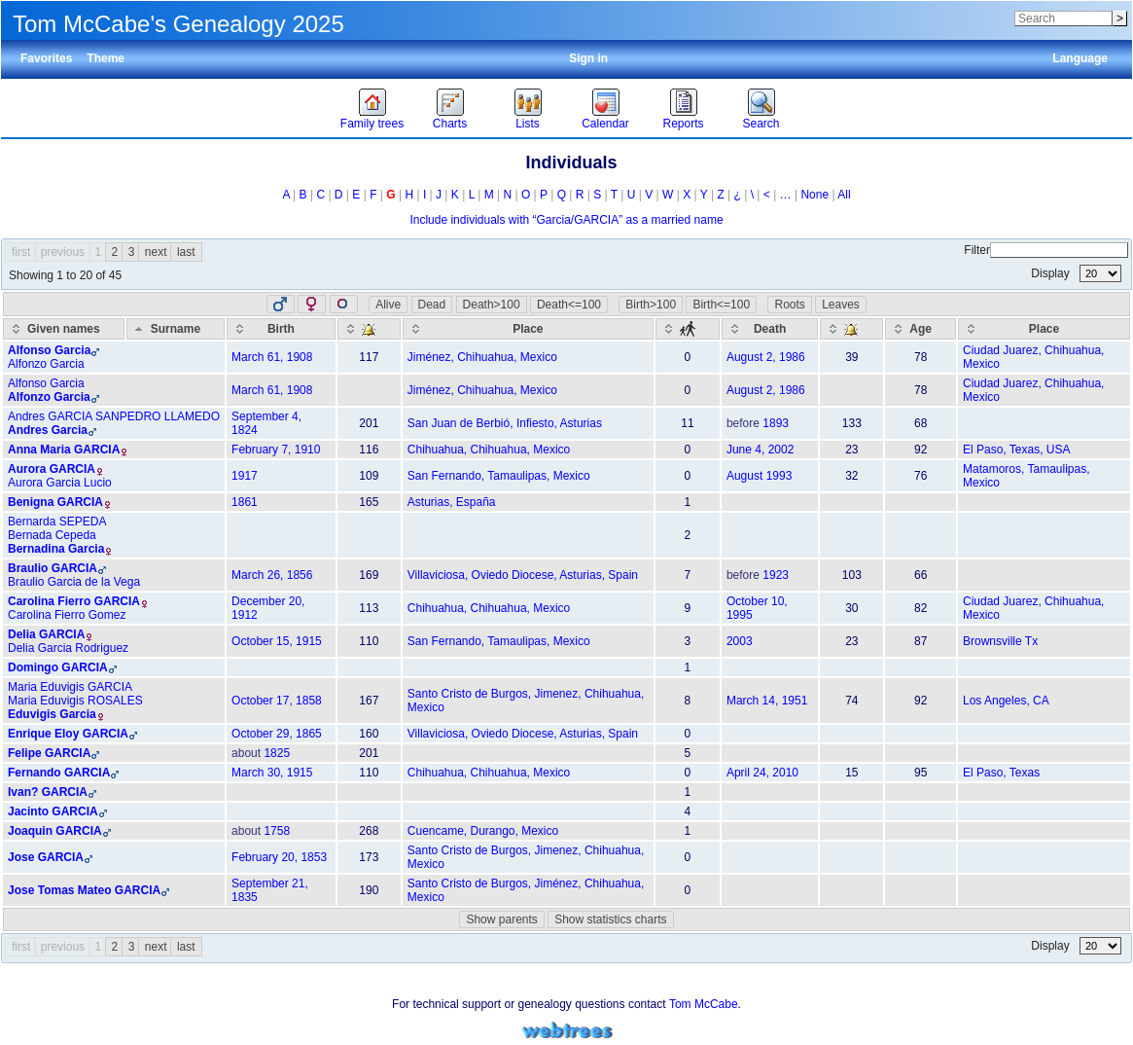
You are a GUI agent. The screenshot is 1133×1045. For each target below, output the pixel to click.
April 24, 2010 (762, 772)
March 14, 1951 (766, 700)
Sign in (588, 58)
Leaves (841, 304)
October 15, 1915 (276, 641)
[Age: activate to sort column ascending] (920, 329)
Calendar (605, 123)
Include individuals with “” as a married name (566, 220)
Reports (682, 123)
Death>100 (491, 304)
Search (760, 123)
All (843, 194)
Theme (105, 58)
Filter (1046, 250)
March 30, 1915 (271, 772)
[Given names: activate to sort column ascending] (63, 329)
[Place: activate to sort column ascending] (528, 329)
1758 (277, 831)
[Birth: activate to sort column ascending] (281, 329)
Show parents (501, 919)
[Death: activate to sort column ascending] (770, 329)
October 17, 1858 (276, 700)
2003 (739, 641)
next (156, 252)
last (186, 252)
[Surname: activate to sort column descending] (175, 329)
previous (63, 252)
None (814, 194)
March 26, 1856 (271, 575)
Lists (527, 123)
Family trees (372, 123)
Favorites (46, 58)
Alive (388, 304)
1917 (244, 476)
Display (1076, 273)
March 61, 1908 (271, 357)
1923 (775, 575)
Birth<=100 (721, 304)
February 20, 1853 (279, 857)
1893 (775, 423)
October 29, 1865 (276, 733)
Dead (432, 304)
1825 (277, 753)
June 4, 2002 (760, 449)
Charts (450, 123)
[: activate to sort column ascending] (369, 329)
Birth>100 (650, 304)
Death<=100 (569, 304)
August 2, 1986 (765, 357)
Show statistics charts (610, 919)
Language (1080, 58)
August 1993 (759, 476)
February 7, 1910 (275, 449)
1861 (244, 502)
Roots (789, 304)
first (21, 252)
